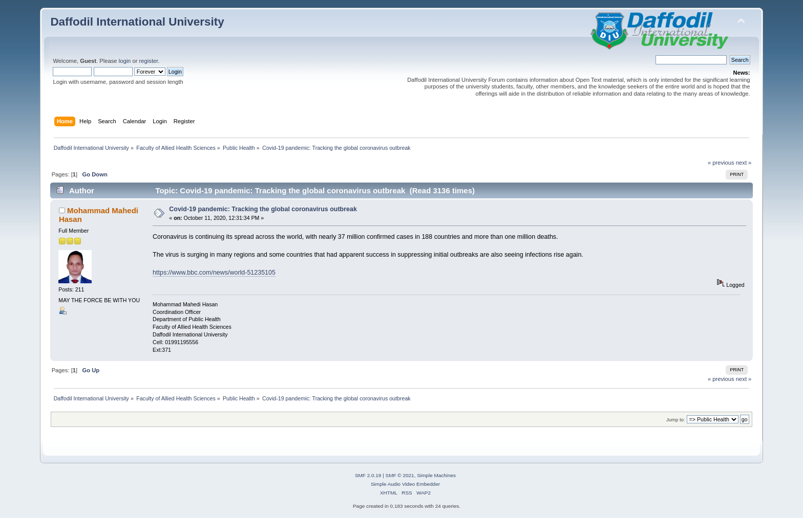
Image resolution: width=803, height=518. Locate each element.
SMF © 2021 (400, 475)
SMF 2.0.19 (368, 475)
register (148, 61)
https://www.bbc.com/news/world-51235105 (214, 272)
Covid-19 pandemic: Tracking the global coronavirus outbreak (263, 209)
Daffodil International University (137, 21)
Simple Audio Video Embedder (405, 484)
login (125, 61)
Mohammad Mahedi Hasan (98, 214)
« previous (721, 163)
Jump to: (675, 419)
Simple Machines (436, 475)
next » (744, 163)
